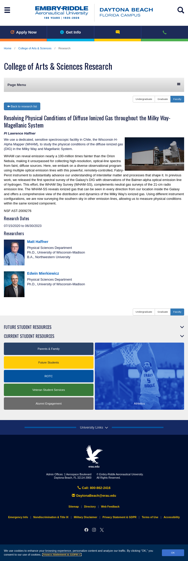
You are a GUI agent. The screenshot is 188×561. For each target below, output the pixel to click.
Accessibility (172, 517)
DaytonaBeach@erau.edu (94, 495)
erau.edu (94, 456)
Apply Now (23, 32)
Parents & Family (49, 348)
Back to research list (22, 106)
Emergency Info (18, 517)
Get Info (70, 32)
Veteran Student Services (48, 389)
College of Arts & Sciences (34, 48)
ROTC (48, 376)
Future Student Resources (27, 327)
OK (173, 552)
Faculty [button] (177, 99)
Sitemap (73, 506)
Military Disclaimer (85, 517)
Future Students (48, 362)
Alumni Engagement (49, 403)
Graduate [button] (163, 99)
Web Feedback (110, 506)
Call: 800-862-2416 (94, 488)
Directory (90, 506)
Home (7, 48)
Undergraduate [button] (144, 99)
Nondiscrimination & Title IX (50, 517)
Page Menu (94, 84)
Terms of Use (150, 517)
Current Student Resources (29, 336)
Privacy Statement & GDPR (62, 554)
